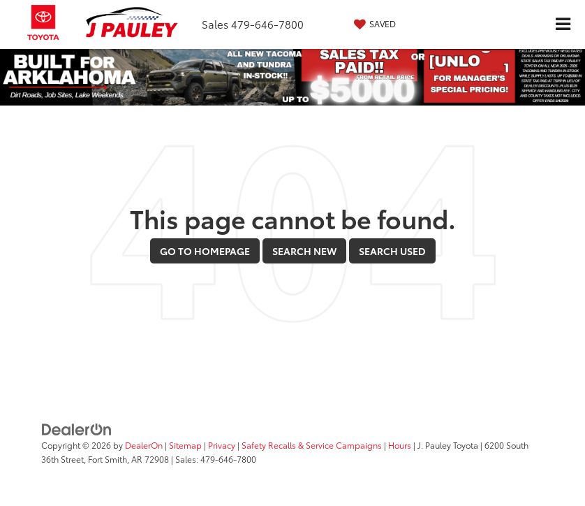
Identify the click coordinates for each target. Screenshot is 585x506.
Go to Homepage (205, 251)
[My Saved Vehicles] (373, 24)
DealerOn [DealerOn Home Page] (144, 445)
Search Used (392, 251)
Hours (399, 445)
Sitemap (185, 445)
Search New (304, 251)
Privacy (221, 445)
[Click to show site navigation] (562, 24)
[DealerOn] (76, 428)
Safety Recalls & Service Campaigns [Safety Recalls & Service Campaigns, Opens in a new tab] (312, 445)
